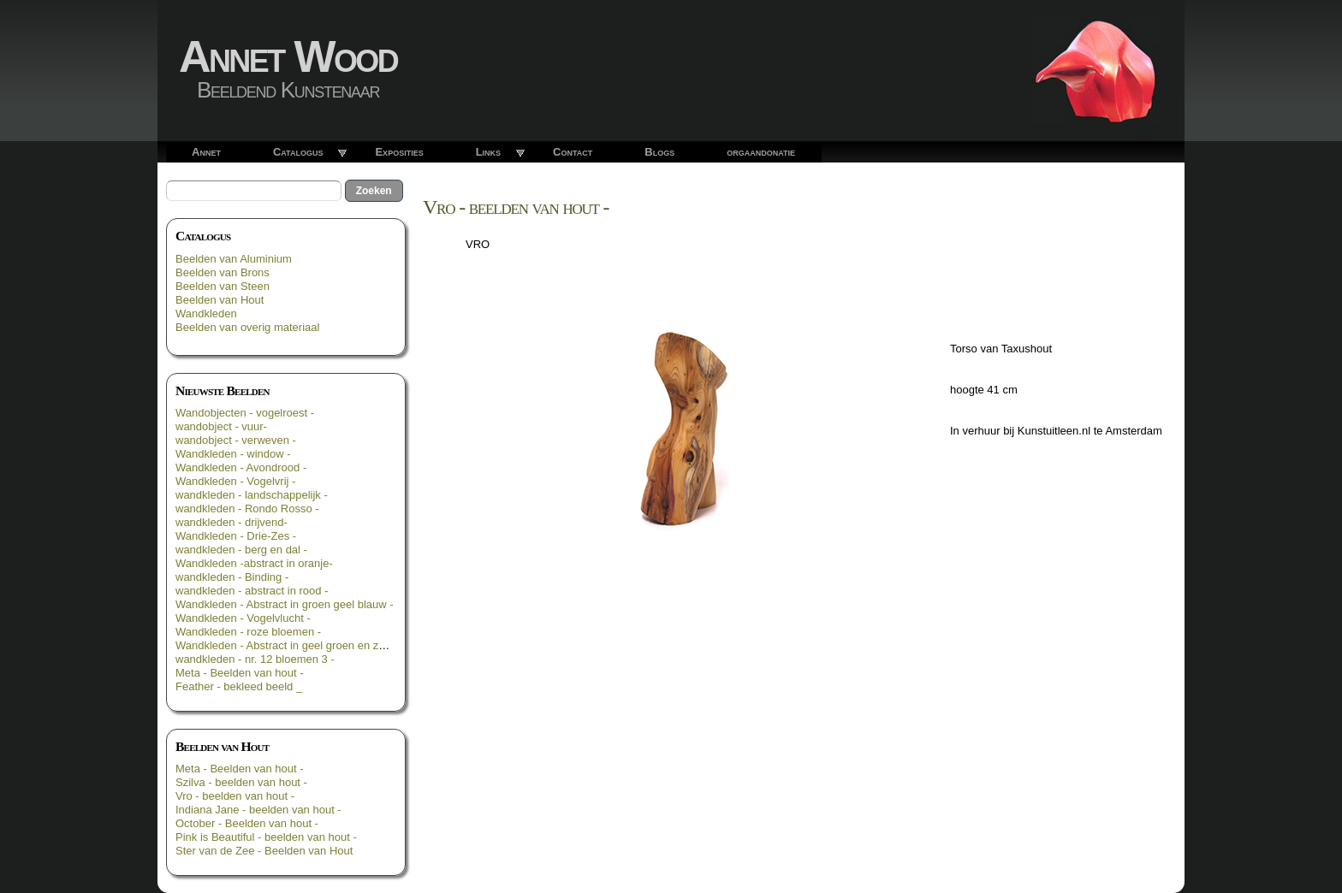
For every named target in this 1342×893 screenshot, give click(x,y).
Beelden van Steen (222, 286)
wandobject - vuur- (221, 426)
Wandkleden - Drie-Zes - (235, 535)
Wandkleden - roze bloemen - (248, 631)
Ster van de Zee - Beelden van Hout (264, 850)
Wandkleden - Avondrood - (240, 467)
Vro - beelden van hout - (234, 796)
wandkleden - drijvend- (231, 522)
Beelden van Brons (222, 272)
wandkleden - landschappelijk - (251, 494)
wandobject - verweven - (235, 440)
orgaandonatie (761, 151)
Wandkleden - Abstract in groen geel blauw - (284, 604)
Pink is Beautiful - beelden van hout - (266, 837)
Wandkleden (206, 313)
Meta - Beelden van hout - (239, 672)
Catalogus (298, 151)
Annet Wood (288, 56)
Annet (206, 151)
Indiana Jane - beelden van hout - (258, 809)
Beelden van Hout (219, 299)
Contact (572, 151)
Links (488, 151)
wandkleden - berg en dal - (241, 549)
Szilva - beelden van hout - (241, 782)
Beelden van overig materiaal (247, 327)
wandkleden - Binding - (231, 577)
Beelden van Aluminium (233, 258)
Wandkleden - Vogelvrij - (235, 481)
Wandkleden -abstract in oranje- (254, 563)
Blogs (659, 151)
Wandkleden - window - (233, 453)
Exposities (399, 151)
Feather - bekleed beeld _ (238, 686)
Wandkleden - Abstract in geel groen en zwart (287, 645)
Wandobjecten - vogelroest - (244, 412)
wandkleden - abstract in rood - (251, 590)
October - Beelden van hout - (246, 823)
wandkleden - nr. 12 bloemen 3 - (255, 659)
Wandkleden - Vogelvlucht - (243, 618)
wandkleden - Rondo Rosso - (247, 508)
